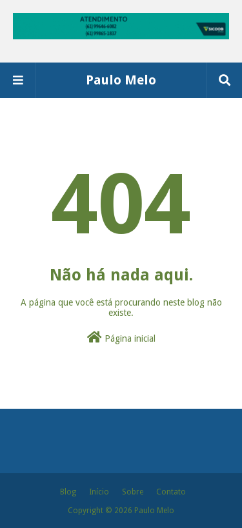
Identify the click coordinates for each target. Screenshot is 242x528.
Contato (171, 491)
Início (99, 491)
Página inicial (121, 337)
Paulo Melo (121, 80)
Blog (68, 491)
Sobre (132, 491)
